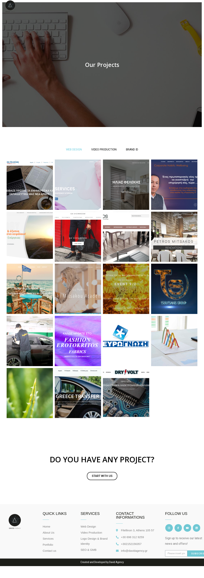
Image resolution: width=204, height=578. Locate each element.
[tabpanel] (102, 291)
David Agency (116, 566)
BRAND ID (132, 149)
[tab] (74, 149)
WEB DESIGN (74, 149)
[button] (102, 480)
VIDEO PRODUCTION (104, 149)
